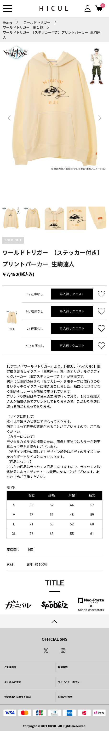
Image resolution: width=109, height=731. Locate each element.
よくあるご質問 (12, 682)
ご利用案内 (10, 667)
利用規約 (63, 667)
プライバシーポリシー (70, 682)
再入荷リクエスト (72, 294)
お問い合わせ (65, 696)
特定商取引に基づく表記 (17, 696)
